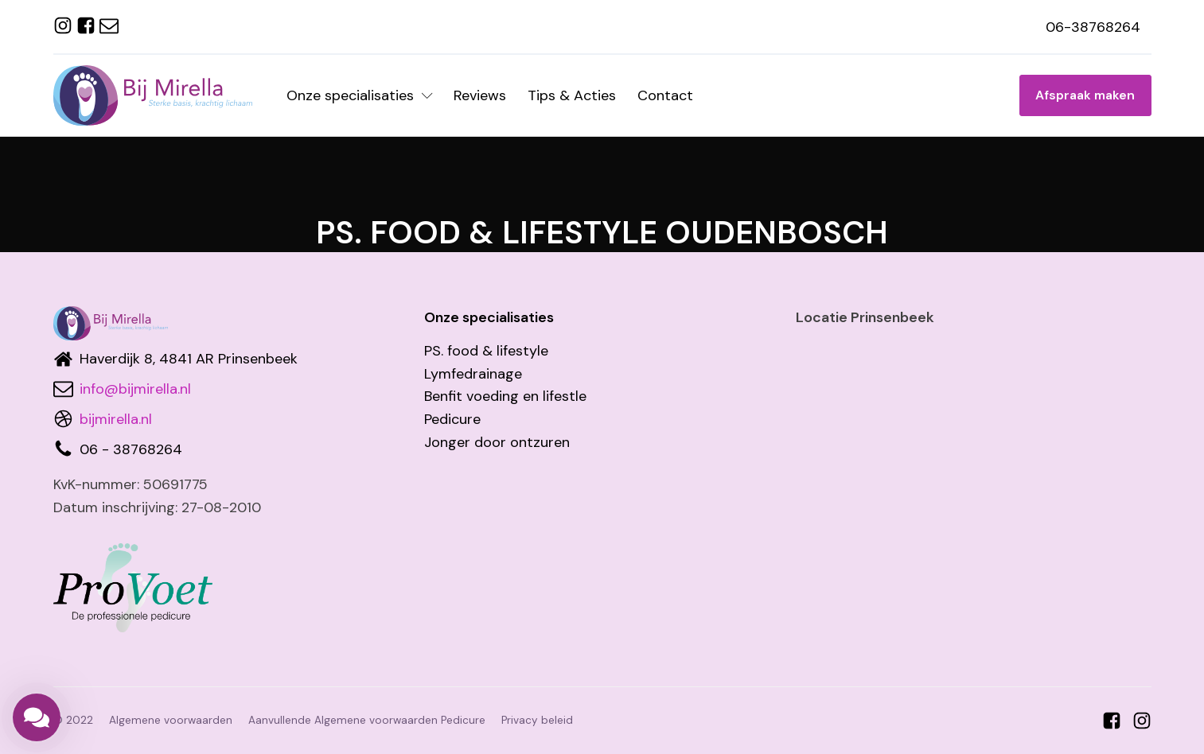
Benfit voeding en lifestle (505, 396)
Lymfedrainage (473, 373)
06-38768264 (1093, 27)
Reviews (480, 95)
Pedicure (452, 419)
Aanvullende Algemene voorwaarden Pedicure (366, 720)
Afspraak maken (1085, 95)
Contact (665, 95)
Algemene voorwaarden (170, 720)
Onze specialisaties (359, 95)
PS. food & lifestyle (486, 350)
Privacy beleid (537, 720)
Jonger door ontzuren (497, 442)
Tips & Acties (572, 95)
